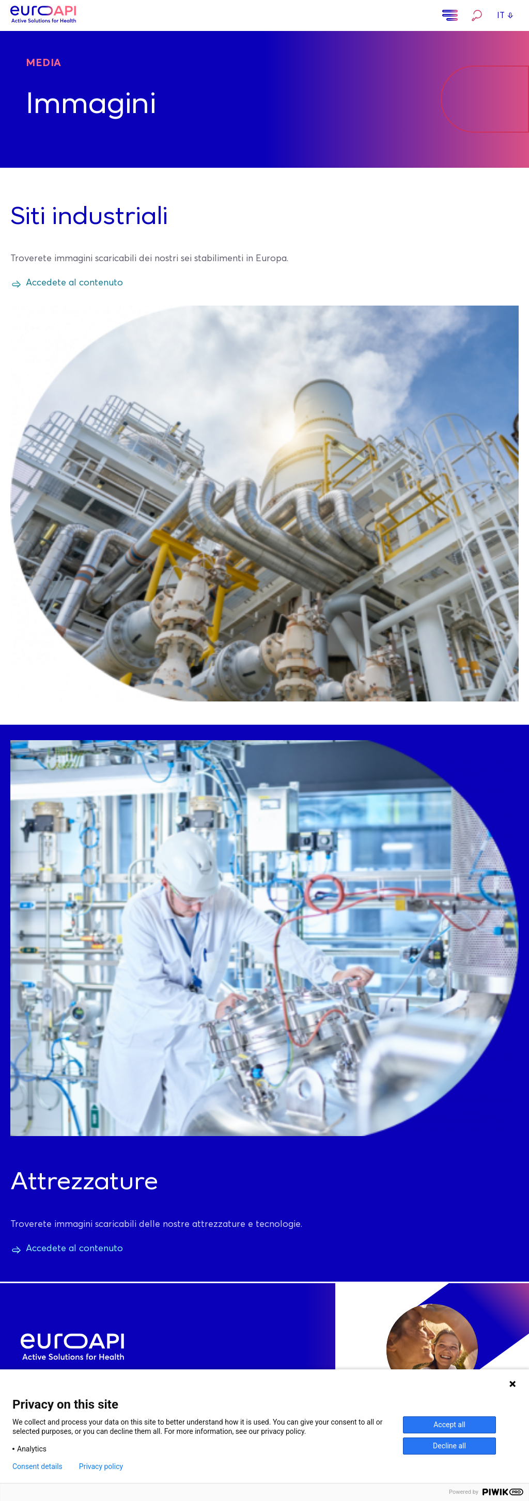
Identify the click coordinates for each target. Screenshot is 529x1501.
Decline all (449, 1446)
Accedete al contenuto (74, 283)
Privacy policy (101, 1466)
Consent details (37, 1466)
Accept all (449, 1424)
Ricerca (477, 15)
